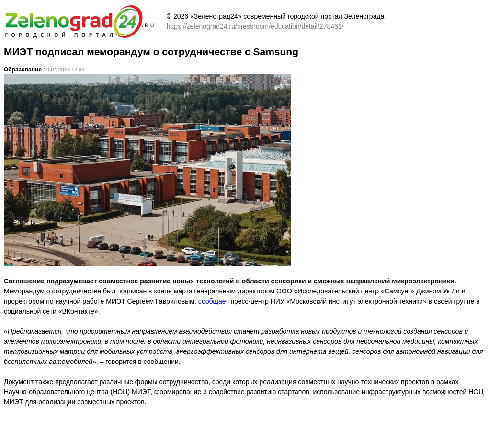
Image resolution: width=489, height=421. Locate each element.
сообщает (213, 301)
